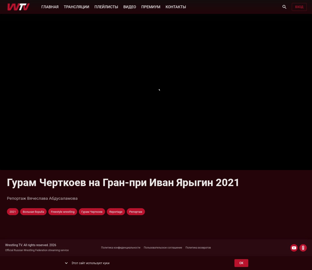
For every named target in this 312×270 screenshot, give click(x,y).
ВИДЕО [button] (130, 6)
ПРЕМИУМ (151, 6)
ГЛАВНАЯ (50, 6)
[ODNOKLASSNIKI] (303, 248)
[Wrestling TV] (18, 7)
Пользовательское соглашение (163, 247)
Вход (299, 7)
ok (241, 263)
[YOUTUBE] (294, 248)
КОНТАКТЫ (175, 6)
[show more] (66, 263)
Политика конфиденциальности (120, 247)
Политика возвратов (198, 247)
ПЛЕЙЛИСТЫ (106, 6)
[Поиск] (284, 7)
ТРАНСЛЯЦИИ (76, 6)
